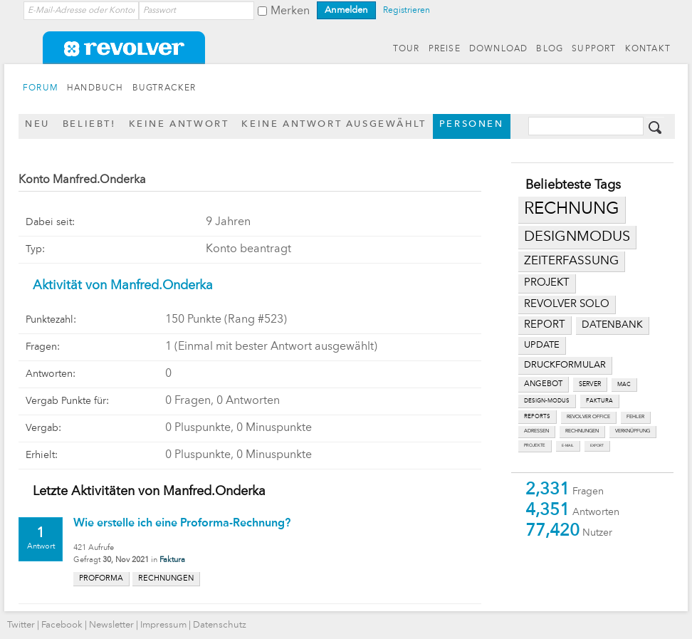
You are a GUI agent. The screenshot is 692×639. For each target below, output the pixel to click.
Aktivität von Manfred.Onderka (123, 285)
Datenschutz (219, 625)
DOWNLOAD (498, 49)
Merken (290, 11)
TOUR (406, 49)
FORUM (40, 88)
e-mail (568, 445)
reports (537, 417)
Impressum (163, 625)
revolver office (588, 417)
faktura (599, 401)
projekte (534, 445)
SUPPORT (594, 49)
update (542, 345)
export (597, 445)
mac (624, 385)
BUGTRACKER (164, 88)
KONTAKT (648, 49)
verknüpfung (632, 431)
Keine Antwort (179, 124)
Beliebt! (89, 124)
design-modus (547, 401)
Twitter (21, 625)
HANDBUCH (95, 88)
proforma (101, 579)
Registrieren (406, 10)
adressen (536, 431)
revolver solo (566, 304)
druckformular (565, 365)
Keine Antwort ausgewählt (333, 124)
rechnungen (582, 431)
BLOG (549, 49)
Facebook (62, 625)
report (544, 325)
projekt (547, 283)
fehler (635, 417)
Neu (37, 124)
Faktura (172, 560)
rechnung (571, 209)
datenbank (612, 325)
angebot (543, 384)
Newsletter (111, 625)
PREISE (445, 49)
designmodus (577, 237)
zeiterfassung (571, 261)
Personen (471, 124)
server (590, 384)
